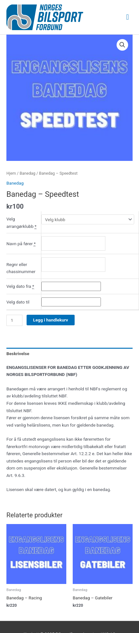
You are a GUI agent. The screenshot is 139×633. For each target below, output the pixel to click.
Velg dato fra (20, 286)
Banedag (27, 173)
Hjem (11, 173)
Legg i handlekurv (50, 319)
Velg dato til (17, 301)
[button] (122, 45)
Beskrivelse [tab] (17, 353)
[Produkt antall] (14, 320)
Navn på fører (21, 243)
